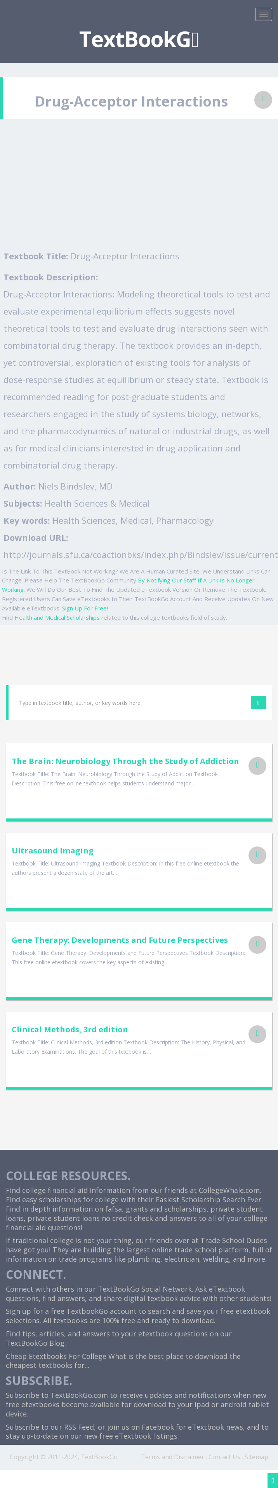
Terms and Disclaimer (172, 1457)
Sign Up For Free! (85, 608)
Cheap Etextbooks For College (56, 1356)
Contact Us (224, 1457)
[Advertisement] (139, 189)
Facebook (158, 1427)
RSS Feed (79, 1427)
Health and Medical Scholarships (57, 617)
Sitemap (256, 1457)
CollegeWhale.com (229, 1190)
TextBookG (138, 38)
